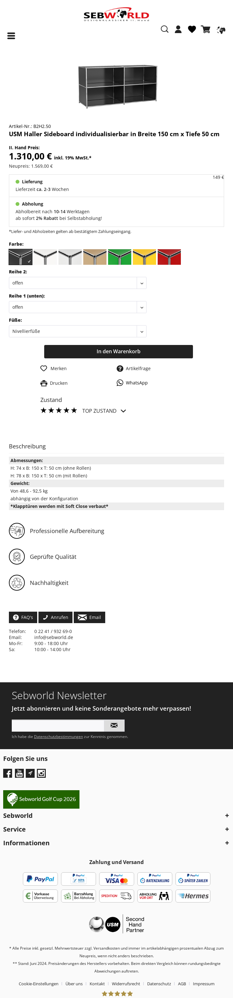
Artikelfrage (134, 368)
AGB (182, 984)
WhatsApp (132, 383)
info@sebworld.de (53, 637)
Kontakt (97, 984)
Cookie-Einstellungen (38, 984)
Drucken (54, 383)
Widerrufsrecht (126, 984)
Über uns (74, 984)
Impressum (204, 984)
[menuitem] (178, 32)
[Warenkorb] (207, 29)
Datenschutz (159, 984)
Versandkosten (106, 948)
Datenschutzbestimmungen (58, 736)
